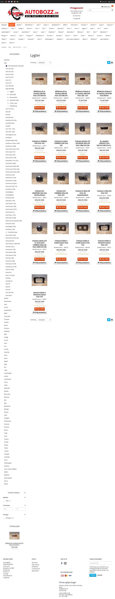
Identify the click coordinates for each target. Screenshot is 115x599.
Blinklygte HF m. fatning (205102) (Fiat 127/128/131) (61, 93)
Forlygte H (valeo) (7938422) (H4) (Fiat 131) (61, 143)
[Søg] (112, 10)
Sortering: (33, 62)
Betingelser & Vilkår (8, 568)
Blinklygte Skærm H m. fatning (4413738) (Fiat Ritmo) (104, 93)
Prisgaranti (76, 18)
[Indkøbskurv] (107, 6)
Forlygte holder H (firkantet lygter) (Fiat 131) (104, 242)
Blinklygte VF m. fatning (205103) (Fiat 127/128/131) (14, 544)
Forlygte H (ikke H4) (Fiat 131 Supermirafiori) (82, 192)
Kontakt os (6, 572)
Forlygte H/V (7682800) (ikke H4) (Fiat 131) (61, 192)
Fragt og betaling (7, 564)
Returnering (6, 570)
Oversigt (5, 573)
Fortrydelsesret (7, 575)
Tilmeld (92, 575)
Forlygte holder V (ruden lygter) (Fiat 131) (61, 242)
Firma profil (6, 566)
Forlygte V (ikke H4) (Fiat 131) (104, 191)
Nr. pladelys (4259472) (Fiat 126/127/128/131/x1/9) (104, 143)
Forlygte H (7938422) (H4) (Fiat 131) (39, 142)
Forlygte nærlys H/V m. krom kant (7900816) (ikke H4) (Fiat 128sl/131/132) (39, 243)
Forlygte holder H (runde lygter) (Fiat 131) (83, 242)
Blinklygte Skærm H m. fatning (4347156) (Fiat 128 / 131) (82, 93)
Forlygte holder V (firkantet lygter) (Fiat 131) (39, 294)
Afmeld (99, 575)
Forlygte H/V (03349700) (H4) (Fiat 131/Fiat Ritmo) (39, 192)
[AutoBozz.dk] (34, 13)
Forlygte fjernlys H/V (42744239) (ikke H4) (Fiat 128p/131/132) (82, 143)
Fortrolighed (6, 562)
